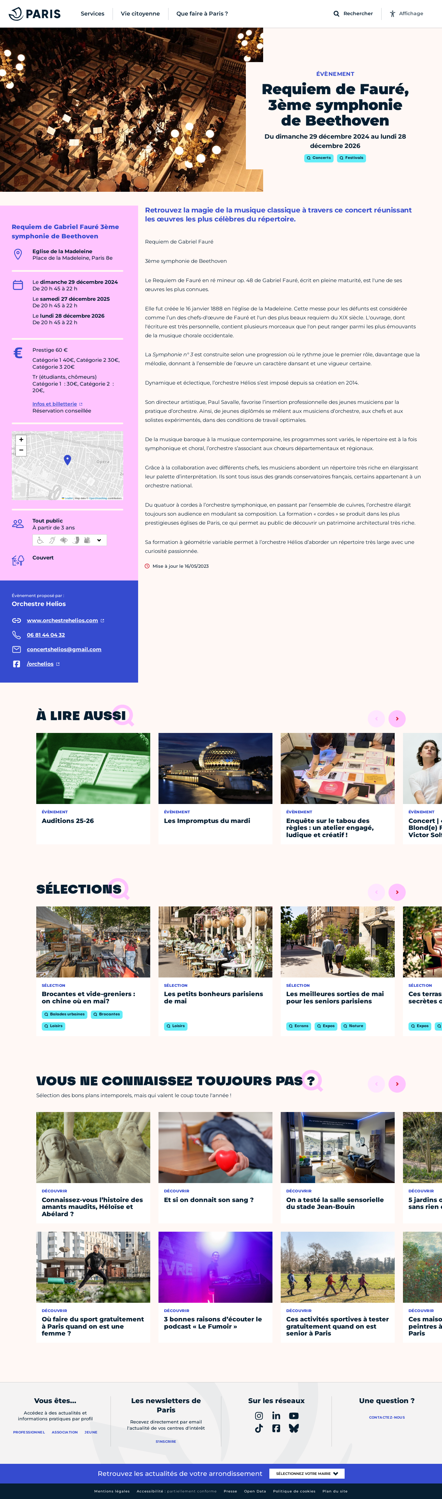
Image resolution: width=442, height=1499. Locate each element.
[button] (67, 460)
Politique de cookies (294, 1491)
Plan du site (335, 1491)
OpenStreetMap (98, 498)
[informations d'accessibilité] (69, 540)
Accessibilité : (177, 1491)
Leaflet (67, 498)
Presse (230, 1491)
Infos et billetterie (54, 404)
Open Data (255, 1491)
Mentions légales (112, 1491)
